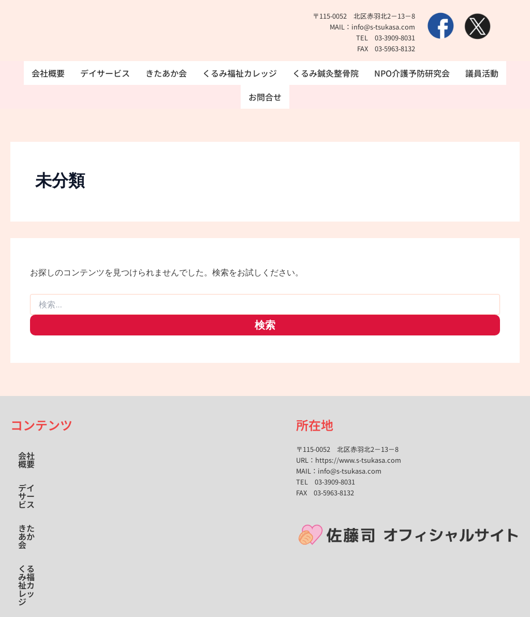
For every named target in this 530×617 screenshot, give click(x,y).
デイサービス (105, 73)
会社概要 (48, 73)
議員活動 (482, 73)
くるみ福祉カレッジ (239, 73)
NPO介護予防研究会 (412, 73)
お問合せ (265, 97)
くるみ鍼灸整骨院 (325, 73)
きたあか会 (166, 73)
